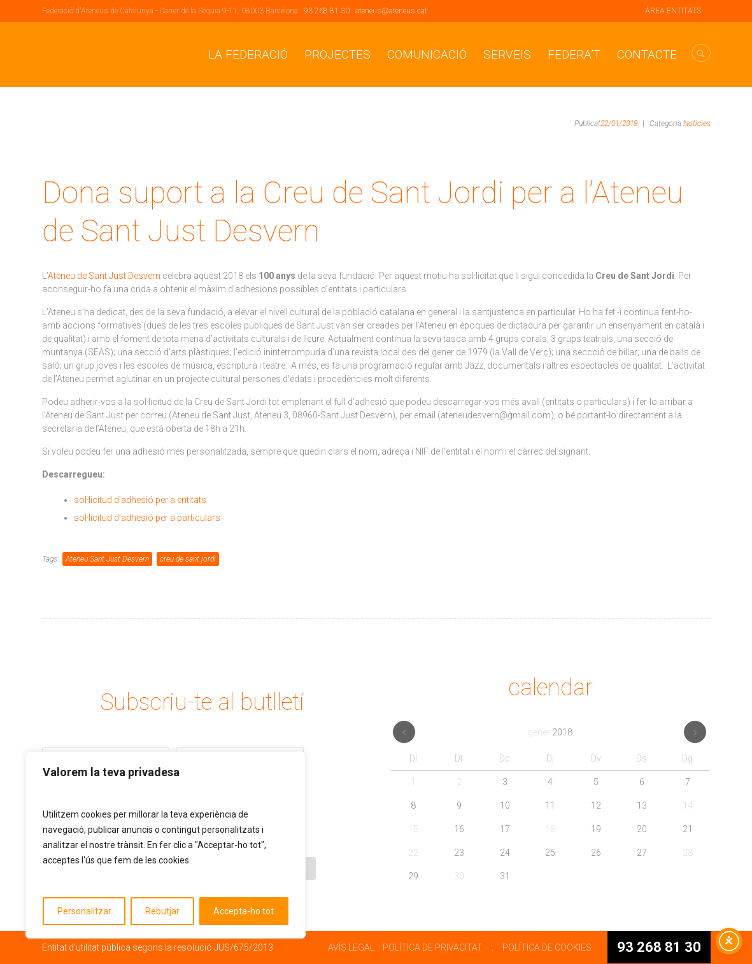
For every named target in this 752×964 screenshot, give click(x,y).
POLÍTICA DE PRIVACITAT (433, 947)
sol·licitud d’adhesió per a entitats (141, 500)
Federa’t (574, 54)
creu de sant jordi (188, 559)
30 (459, 876)
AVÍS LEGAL (351, 947)
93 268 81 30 (327, 10)
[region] (165, 845)
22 (413, 852)
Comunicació (427, 54)
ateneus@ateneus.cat (391, 10)
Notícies (697, 123)
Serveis (507, 54)
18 (550, 829)
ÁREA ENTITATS (673, 10)
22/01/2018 (618, 123)
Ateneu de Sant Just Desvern (105, 276)
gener (550, 732)
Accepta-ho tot (243, 911)
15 (413, 829)
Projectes (337, 54)
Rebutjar (162, 911)
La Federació (248, 54)
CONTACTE (647, 54)
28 (688, 852)
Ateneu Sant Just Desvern (107, 559)
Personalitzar (84, 911)
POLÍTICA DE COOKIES (547, 947)
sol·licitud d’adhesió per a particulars (147, 518)
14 (688, 805)
